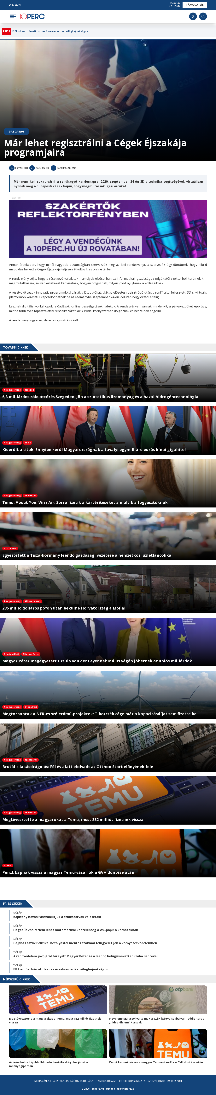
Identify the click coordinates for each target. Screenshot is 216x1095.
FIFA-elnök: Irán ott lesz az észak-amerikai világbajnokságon (50, 31)
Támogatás (195, 5)
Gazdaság (16, 131)
